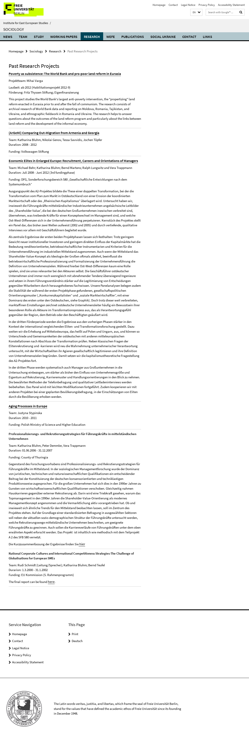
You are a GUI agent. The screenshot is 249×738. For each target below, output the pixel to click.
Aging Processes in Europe (27, 405)
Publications (132, 36)
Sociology (13, 29)
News (7, 36)
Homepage (159, 5)
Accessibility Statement (231, 5)
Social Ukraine (163, 36)
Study (39, 36)
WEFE (110, 36)
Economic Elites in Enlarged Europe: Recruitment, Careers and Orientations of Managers (70, 160)
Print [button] (75, 632)
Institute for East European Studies (27, 22)
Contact (173, 5)
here (51, 580)
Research (92, 36)
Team (23, 36)
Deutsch (77, 639)
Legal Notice (188, 5)
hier (82, 543)
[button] (196, 12)
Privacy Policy (207, 5)
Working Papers (63, 36)
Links (207, 36)
